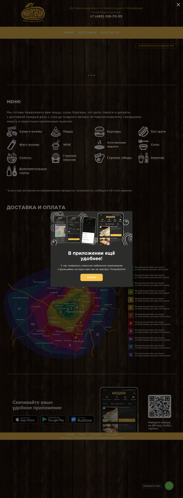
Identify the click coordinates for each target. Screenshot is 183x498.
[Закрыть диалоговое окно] (178, 4)
